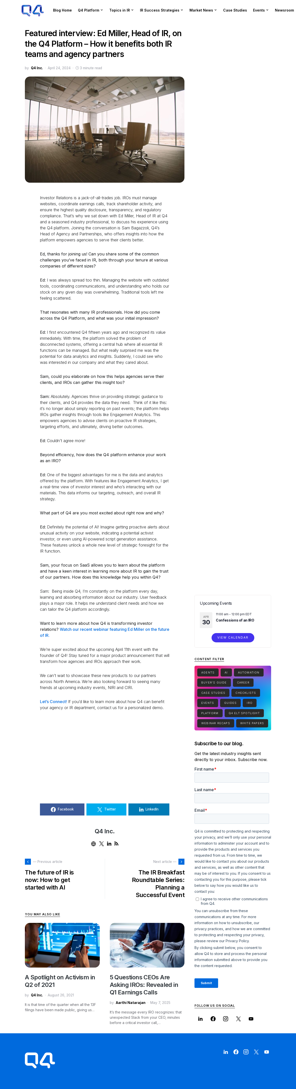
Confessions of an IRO (235, 620)
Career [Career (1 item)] (243, 682)
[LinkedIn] (200, 1018)
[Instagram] (225, 1018)
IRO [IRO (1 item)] (250, 703)
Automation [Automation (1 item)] (249, 672)
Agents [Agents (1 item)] (208, 672)
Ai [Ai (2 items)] (226, 672)
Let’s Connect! (53, 701)
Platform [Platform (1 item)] (210, 713)
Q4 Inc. (37, 68)
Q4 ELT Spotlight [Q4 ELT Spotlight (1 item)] (244, 713)
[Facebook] (213, 1018)
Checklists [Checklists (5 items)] (245, 693)
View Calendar (233, 637)
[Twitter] (238, 1018)
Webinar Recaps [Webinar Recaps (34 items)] (215, 723)
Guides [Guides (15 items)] (230, 703)
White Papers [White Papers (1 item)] (252, 723)
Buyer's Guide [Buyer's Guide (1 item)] (214, 682)
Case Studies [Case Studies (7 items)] (213, 693)
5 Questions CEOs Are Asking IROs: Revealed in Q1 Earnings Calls (144, 985)
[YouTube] (251, 1018)
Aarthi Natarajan (130, 1003)
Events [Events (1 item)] (207, 703)
